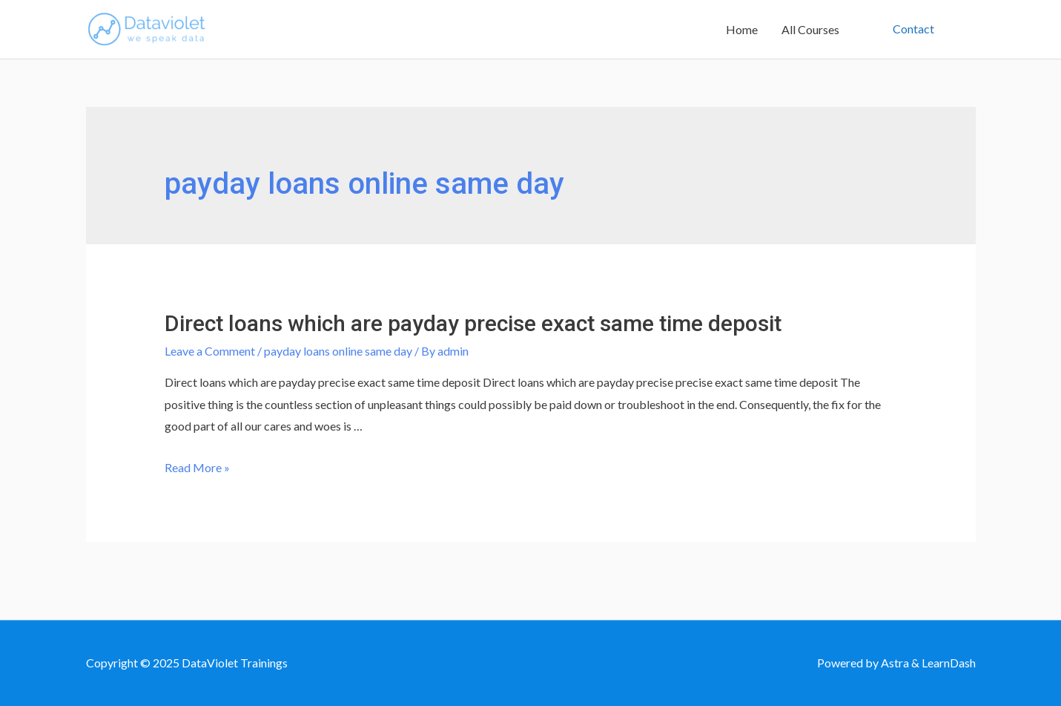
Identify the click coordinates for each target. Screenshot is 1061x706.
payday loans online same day (338, 351)
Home (742, 29)
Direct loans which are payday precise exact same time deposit (473, 323)
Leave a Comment (210, 351)
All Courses (810, 29)
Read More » (197, 467)
